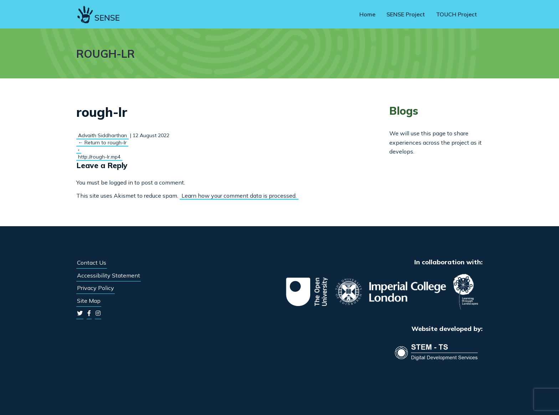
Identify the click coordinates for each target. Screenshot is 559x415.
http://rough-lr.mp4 (99, 157)
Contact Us (91, 262)
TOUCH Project (456, 14)
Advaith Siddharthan (102, 135)
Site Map (89, 300)
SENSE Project (405, 14)
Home (367, 14)
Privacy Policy (95, 287)
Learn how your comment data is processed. (239, 195)
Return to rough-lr (102, 142)
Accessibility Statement (108, 275)
